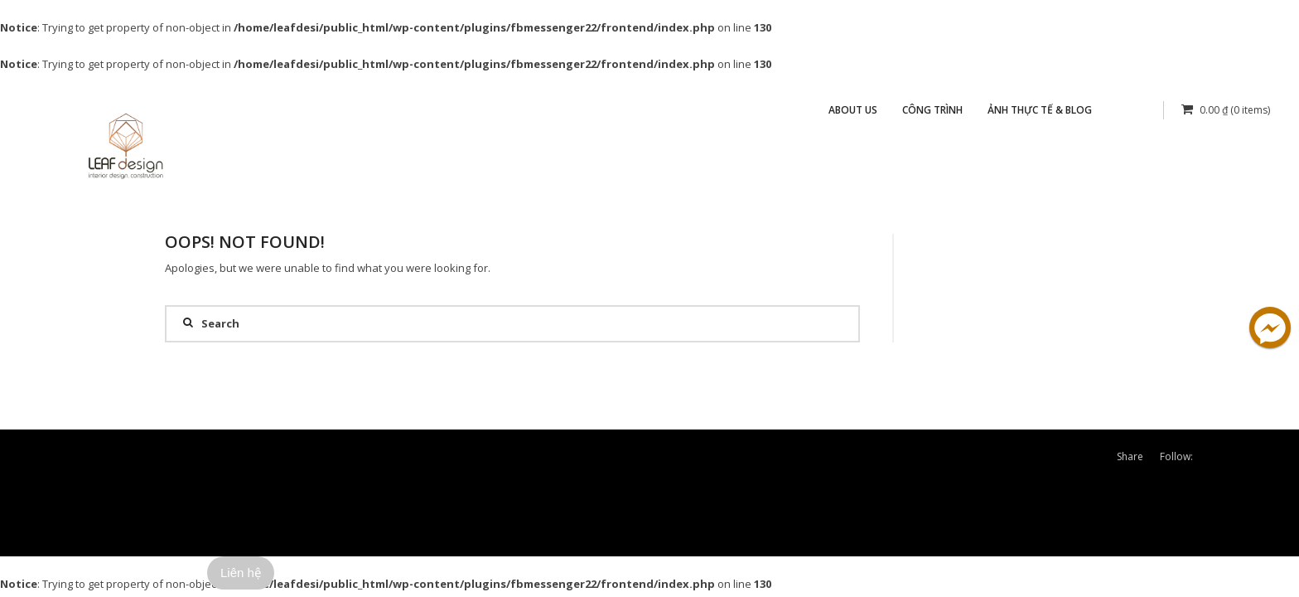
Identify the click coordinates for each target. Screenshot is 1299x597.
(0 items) (1225, 110)
